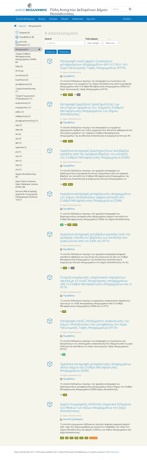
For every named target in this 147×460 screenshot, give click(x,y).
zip (78, 95)
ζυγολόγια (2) (28, 80)
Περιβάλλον (69, 76)
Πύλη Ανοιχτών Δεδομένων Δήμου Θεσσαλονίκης (79, 12)
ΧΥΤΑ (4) (27, 71)
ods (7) (25, 125)
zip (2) (25, 138)
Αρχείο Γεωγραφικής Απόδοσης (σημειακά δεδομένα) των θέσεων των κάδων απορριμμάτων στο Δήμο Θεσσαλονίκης (95, 407)
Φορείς (41, 18)
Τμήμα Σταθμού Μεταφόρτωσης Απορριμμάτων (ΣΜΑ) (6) (28, 58)
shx (71, 438)
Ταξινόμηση (91, 39)
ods (65, 95)
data (70, 95)
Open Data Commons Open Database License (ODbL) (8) (28, 184)
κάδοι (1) (27, 111)
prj (67, 438)
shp (62, 438)
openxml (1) (28, 148)
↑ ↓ (107, 39)
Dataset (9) (28, 33)
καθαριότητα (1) (28, 116)
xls (62, 225)
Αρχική (22, 26)
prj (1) (24, 151)
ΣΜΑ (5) (26, 66)
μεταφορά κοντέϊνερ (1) (28, 121)
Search (48, 39)
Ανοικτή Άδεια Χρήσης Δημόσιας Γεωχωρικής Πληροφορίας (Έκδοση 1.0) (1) (28, 196)
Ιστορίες (53, 18)
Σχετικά (91, 18)
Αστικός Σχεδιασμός (73, 419)
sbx (86, 438)
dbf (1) (25, 143)
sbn (81, 438)
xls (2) (24, 134)
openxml (93, 438)
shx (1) (25, 169)
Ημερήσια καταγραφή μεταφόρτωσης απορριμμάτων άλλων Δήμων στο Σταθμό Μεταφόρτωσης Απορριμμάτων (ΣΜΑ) (95, 367)
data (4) (26, 129)
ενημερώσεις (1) (28, 108)
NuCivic (116, 452)
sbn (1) (25, 156)
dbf (76, 438)
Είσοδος (127, 18)
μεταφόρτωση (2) (28, 84)
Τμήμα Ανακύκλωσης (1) (28, 90)
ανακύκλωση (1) (28, 103)
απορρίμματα (28, 49)
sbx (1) (25, 160)
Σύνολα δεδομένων (25, 18)
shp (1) (25, 165)
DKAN (108, 452)
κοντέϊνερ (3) (28, 75)
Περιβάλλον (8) (28, 37)
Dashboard (77, 18)
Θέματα (64, 18)
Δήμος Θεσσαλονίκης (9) (28, 176)
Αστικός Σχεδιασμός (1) (28, 43)
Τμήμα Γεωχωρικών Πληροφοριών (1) (28, 97)
